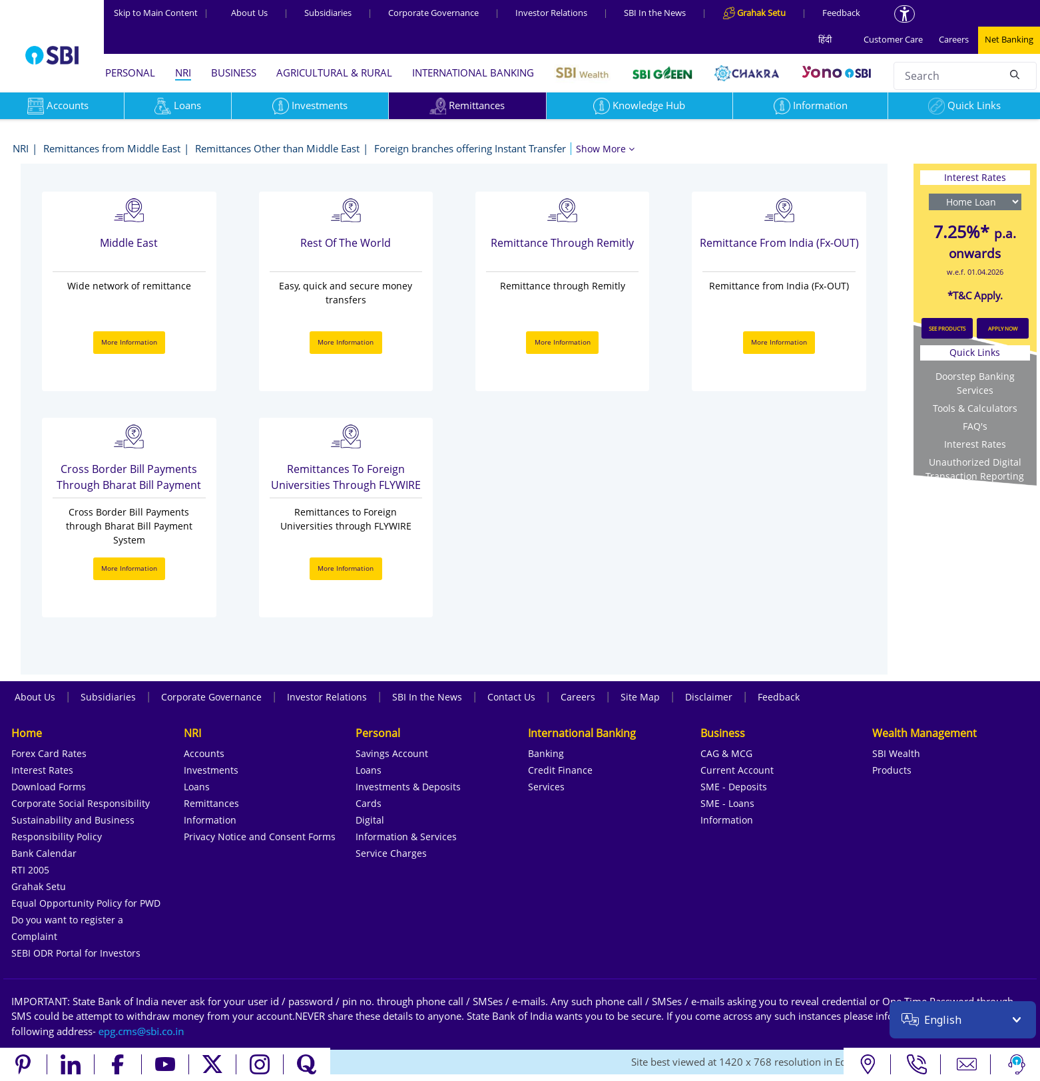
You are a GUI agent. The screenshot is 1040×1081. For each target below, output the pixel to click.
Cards (369, 803)
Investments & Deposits (408, 786)
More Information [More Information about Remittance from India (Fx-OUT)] (779, 342)
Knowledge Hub (639, 105)
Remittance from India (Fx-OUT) (779, 242)
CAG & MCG (726, 753)
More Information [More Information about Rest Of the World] (346, 342)
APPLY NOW (1002, 328)
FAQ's (975, 426)
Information (811, 105)
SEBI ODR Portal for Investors (75, 953)
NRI (183, 72)
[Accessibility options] (904, 14)
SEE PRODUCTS (947, 328)
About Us (249, 13)
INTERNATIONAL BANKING (473, 72)
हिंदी (825, 39)
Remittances (467, 105)
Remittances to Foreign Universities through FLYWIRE (346, 477)
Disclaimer (708, 697)
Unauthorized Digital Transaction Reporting (974, 469)
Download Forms (48, 786)
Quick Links (964, 105)
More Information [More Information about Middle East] (129, 342)
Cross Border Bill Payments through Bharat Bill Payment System (129, 478)
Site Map (640, 697)
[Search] (1014, 73)
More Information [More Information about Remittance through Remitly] (563, 342)
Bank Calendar (44, 853)
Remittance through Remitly (562, 242)
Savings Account (392, 753)
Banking (546, 753)
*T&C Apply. (975, 295)
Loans (177, 105)
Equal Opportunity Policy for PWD (85, 903)
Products (891, 770)
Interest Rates (975, 444)
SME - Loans (727, 803)
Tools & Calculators (975, 408)
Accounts (204, 753)
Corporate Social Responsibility (80, 803)
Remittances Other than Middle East (277, 148)
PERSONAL (130, 72)
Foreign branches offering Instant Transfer (470, 148)
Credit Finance (560, 770)
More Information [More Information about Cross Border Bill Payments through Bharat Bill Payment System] (129, 568)
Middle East (129, 242)
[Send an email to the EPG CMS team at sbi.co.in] (142, 1031)
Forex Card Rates (49, 753)
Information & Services (406, 836)
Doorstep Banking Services (975, 383)
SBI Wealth (896, 753)
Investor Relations (551, 13)
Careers (954, 39)
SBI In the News (655, 13)
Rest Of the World (345, 242)
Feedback (841, 13)
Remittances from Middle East (111, 148)
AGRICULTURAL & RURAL (334, 72)
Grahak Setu (38, 886)
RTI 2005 (30, 869)
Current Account (737, 770)
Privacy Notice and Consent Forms (260, 836)
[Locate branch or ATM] (867, 1064)
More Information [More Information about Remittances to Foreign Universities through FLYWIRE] (346, 568)
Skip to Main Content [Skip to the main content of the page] (161, 13)
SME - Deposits (733, 786)
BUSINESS (233, 72)
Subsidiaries (328, 13)
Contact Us (511, 697)
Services (546, 786)
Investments (310, 105)
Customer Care (893, 39)
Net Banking (1009, 39)
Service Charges (391, 853)
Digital (370, 820)
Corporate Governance (433, 13)
